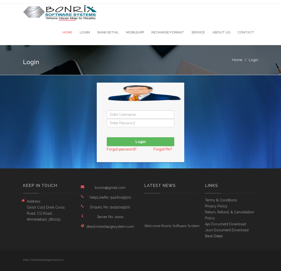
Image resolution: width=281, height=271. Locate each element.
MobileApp (135, 32)
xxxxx (119, 217)
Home (67, 32)
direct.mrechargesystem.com (110, 227)
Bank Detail (108, 32)
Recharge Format (168, 32)
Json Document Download (226, 230)
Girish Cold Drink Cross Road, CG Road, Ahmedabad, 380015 (46, 213)
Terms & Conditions (221, 200)
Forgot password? (122, 149)
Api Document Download (225, 224)
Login (85, 32)
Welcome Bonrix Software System (172, 226)
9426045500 (120, 197)
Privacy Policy (216, 206)
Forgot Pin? (163, 149)
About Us (221, 32)
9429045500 (120, 207)
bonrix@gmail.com (110, 188)
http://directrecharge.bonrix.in (43, 260)
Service (198, 32)
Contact (246, 32)
